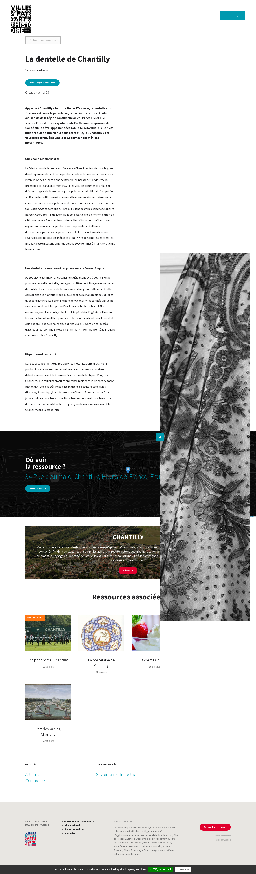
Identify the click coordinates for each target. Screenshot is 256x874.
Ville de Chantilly (139, 831)
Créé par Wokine (223, 839)
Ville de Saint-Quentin (139, 842)
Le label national (70, 825)
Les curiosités (69, 833)
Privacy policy (199, 869)
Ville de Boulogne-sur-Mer (162, 827)
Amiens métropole (123, 827)
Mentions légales (223, 835)
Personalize (182, 869)
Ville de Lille (151, 835)
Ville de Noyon (165, 835)
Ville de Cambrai (122, 831)
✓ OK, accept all (160, 869)
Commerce (35, 780)
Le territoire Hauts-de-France (77, 821)
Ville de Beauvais (141, 827)
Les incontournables (72, 829)
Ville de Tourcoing (132, 850)
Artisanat (33, 774)
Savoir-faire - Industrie (116, 774)
